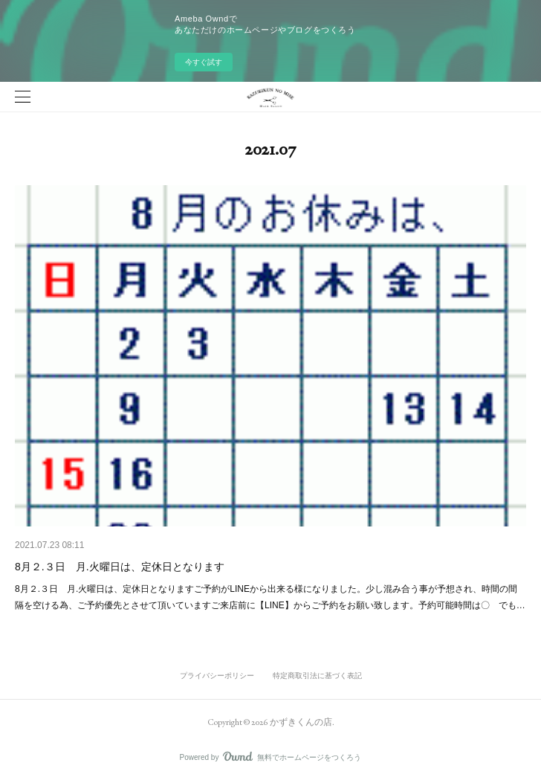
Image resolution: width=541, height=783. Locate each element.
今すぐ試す (203, 62)
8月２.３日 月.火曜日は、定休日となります (119, 567)
